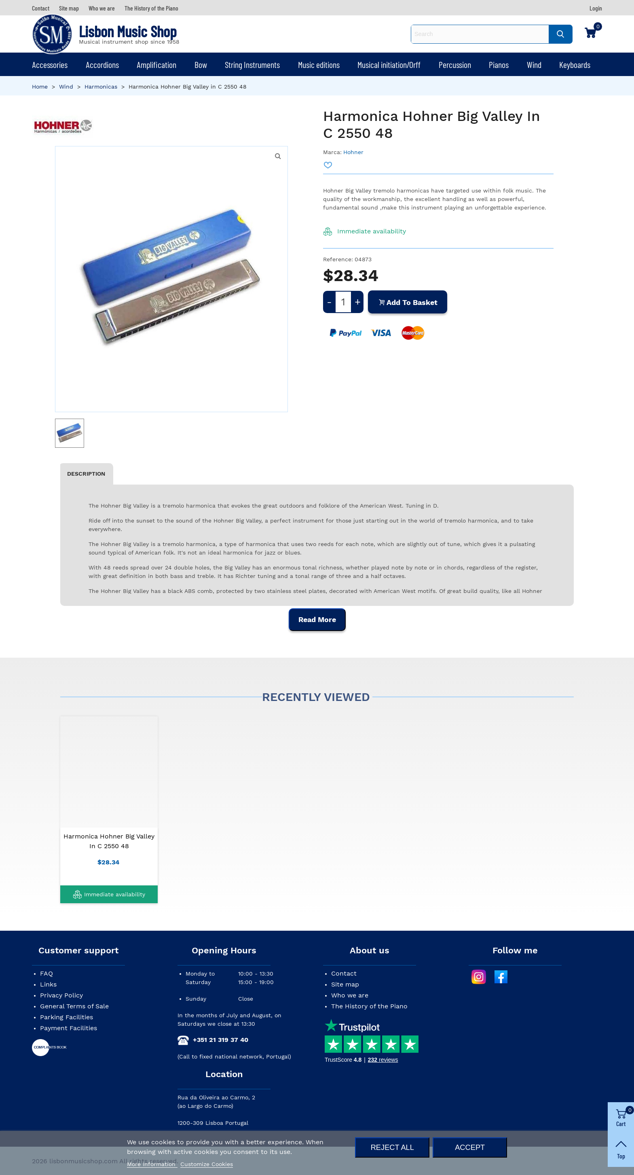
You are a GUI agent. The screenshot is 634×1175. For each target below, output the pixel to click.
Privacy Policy (61, 995)
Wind (534, 64)
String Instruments (252, 64)
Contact (344, 973)
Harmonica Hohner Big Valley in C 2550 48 (108, 841)
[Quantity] (343, 302)
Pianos (499, 64)
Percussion (455, 64)
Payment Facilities (68, 1028)
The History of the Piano (369, 1006)
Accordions (102, 64)
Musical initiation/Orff (389, 64)
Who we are (349, 995)
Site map (345, 984)
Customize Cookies (206, 1164)
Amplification (156, 64)
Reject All (392, 1147)
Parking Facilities (66, 1017)
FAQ (46, 973)
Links (48, 984)
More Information (152, 1164)
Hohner (353, 152)
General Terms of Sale (74, 1006)
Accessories (50, 64)
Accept (470, 1147)
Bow (200, 64)
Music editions (319, 64)
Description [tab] (86, 473)
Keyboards (574, 64)
